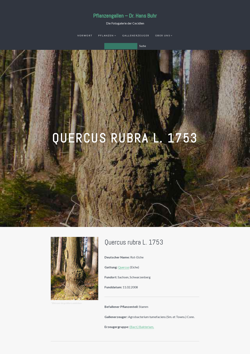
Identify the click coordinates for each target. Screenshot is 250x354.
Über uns (162, 35)
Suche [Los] (142, 45)
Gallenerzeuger (135, 35)
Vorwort (85, 35)
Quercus (123, 267)
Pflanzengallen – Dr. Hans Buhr (125, 15)
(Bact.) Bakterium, (141, 327)
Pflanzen (106, 35)
